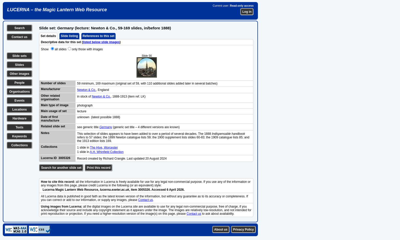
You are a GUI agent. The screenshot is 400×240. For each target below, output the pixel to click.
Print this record (98, 168)
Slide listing (69, 36)
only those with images (87, 49)
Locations (19, 109)
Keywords (19, 136)
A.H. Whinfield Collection (106, 152)
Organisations (19, 91)
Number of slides (53, 83)
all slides (61, 49)
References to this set (99, 36)
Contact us (19, 37)
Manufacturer (50, 89)
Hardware (19, 118)
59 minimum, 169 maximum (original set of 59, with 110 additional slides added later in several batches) (147, 83)
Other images (19, 74)
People (19, 83)
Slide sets (19, 56)
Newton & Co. (86, 90)
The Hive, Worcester (104, 147)
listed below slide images (101, 42)
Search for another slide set (61, 168)
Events (19, 100)
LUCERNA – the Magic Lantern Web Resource (57, 9)
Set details (48, 36)
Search (19, 28)
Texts (19, 127)
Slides (19, 65)
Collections (19, 145)
